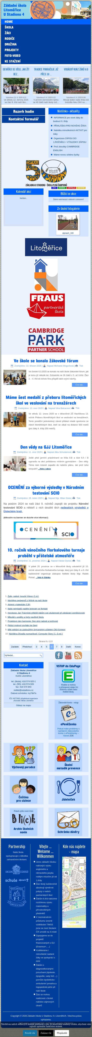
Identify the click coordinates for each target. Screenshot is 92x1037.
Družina (10, 44)
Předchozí (27, 647)
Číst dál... (79, 385)
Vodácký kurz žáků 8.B (76, 69)
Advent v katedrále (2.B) (19, 604)
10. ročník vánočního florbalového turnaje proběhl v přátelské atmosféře (46, 553)
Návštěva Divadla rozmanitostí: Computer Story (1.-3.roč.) (36, 634)
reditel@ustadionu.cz (23, 690)
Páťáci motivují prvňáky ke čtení (22, 625)
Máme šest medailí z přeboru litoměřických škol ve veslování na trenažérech (46, 400)
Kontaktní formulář (24, 119)
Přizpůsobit (62, 1033)
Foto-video (13, 56)
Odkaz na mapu (23, 705)
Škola (9, 27)
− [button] (66, 865)
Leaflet (73, 922)
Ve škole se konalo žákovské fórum (46, 361)
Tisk (79, 366)
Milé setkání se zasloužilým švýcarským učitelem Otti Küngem (36, 629)
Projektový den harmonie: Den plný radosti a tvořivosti (33, 621)
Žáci (8, 33)
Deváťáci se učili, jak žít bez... (16, 72)
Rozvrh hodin (23, 111)
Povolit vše (30, 1033)
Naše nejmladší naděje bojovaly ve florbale (28, 608)
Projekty (12, 50)
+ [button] (66, 860)
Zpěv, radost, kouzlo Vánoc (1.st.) (23, 596)
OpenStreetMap (74, 926)
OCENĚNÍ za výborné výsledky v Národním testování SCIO (46, 490)
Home (9, 22)
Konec (78, 647)
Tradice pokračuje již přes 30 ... (46, 72)
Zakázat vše (46, 1033)
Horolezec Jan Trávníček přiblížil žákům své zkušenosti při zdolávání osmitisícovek (46, 613)
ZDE (72, 735)
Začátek (15, 647)
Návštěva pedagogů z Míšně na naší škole (27, 600)
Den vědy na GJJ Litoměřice (46, 447)
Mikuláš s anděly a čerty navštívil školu (26, 617)
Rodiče (10, 39)
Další (68, 647)
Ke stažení (13, 61)
